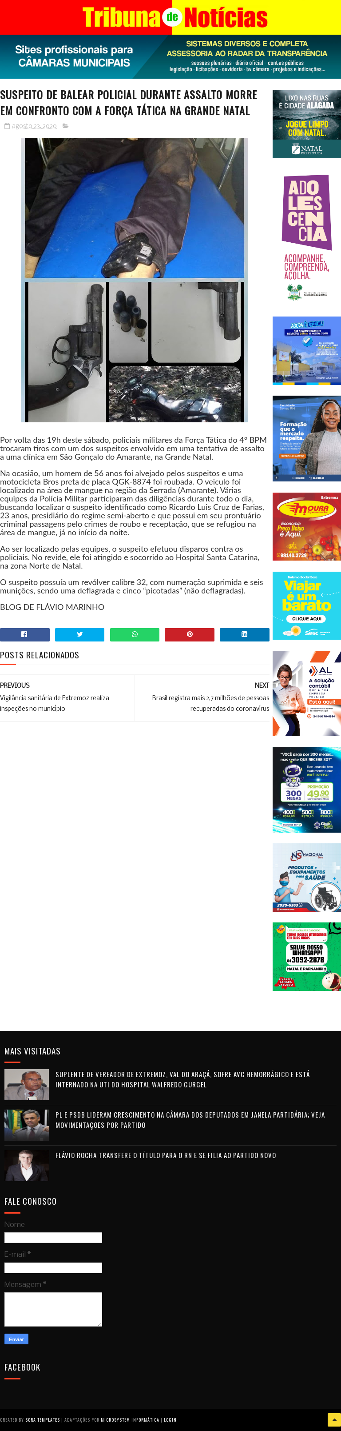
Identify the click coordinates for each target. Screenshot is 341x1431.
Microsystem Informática (130, 1419)
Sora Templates (42, 1419)
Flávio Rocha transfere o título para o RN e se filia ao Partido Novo (166, 1155)
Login (170, 1419)
